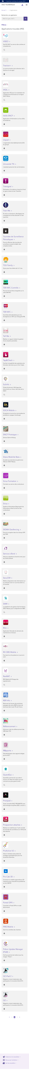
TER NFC (7, 312)
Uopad (6, 140)
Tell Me (6, 336)
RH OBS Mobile (10, 652)
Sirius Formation (10, 481)
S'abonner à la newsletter (11, 1057)
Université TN (9, 164)
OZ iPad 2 (7, 976)
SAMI (5, 604)
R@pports (7, 750)
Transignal (7, 186)
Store (9, 10)
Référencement (9, 726)
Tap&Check (8, 360)
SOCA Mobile (9, 410)
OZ (4, 1000)
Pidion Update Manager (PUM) (13, 950)
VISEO (6, 41)
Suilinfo (6, 384)
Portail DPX (8, 902)
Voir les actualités (9, 1063)
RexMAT (6, 676)
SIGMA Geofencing (11, 529)
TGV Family (8, 265)
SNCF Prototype (10, 434)
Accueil (4, 10)
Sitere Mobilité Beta (11, 457)
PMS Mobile (8, 927)
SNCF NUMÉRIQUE (8, 5)
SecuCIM (7, 578)
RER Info (7, 700)
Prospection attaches (12, 825)
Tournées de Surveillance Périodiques (13, 238)
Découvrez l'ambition (10, 1060)
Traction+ (7, 65)
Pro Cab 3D (8, 877)
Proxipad (7, 801)
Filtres (4, 25)
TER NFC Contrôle (11, 288)
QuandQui (7, 775)
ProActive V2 (8, 851)
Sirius (5, 503)
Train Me (7, 211)
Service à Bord (9, 554)
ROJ (5, 628)
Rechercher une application (9, 15)
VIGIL (5, 90)
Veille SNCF (8, 116)
